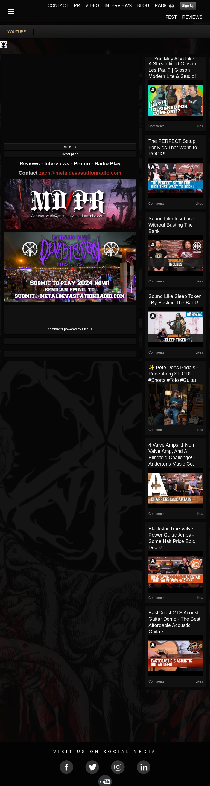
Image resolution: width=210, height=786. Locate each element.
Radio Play (108, 163)
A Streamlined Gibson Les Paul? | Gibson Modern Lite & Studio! (172, 70)
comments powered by (70, 329)
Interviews (57, 163)
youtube (16, 32)
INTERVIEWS (118, 5)
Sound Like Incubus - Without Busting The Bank (171, 225)
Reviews (30, 163)
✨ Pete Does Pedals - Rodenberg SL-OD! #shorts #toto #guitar (173, 374)
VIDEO (92, 5)
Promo (82, 163)
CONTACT (58, 5)
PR (77, 5)
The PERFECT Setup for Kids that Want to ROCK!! (172, 147)
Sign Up (188, 6)
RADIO (162, 5)
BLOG (143, 5)
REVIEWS (192, 17)
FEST (171, 17)
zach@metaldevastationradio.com (80, 173)
